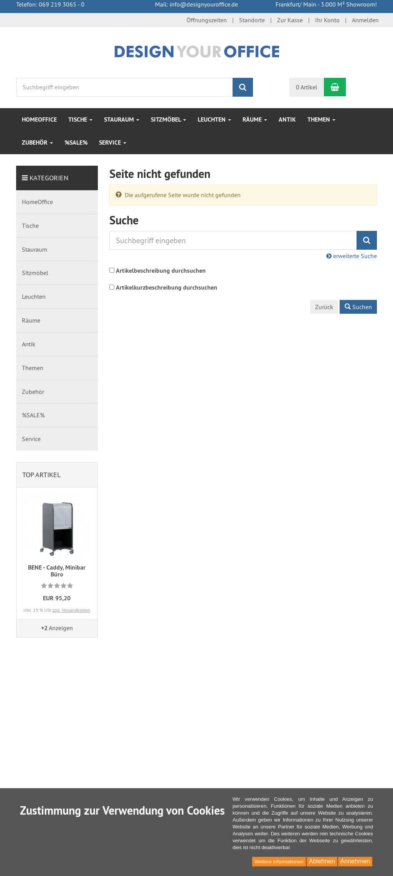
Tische (80, 119)
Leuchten (214, 119)
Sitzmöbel (168, 119)
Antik (287, 119)
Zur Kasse (290, 20)
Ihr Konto (327, 20)
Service (112, 142)
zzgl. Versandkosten (71, 610)
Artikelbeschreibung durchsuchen (161, 271)
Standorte (252, 20)
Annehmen (355, 861)
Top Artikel (41, 474)
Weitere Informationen (279, 861)
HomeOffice (39, 119)
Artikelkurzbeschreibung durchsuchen (166, 287)
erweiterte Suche (351, 256)
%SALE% (76, 142)
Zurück (324, 307)
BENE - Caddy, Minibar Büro (57, 570)
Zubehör (37, 142)
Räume (255, 119)
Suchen (358, 307)
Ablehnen (322, 861)
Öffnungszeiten (207, 20)
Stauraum (121, 119)
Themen (321, 119)
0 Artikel (306, 87)
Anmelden (365, 20)
